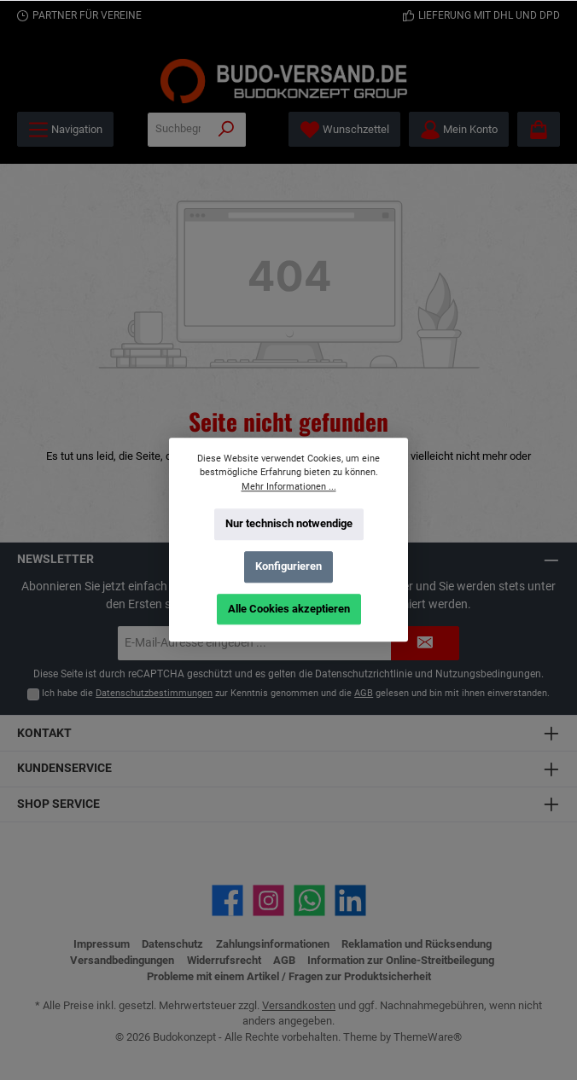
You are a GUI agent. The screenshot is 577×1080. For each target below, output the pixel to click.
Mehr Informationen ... (289, 486)
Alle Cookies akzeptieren (289, 608)
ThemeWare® (427, 1037)
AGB (363, 693)
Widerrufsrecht (224, 960)
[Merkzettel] (344, 129)
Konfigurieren (288, 566)
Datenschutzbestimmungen (154, 693)
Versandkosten (298, 1005)
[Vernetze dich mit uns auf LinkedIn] (350, 900)
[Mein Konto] (459, 129)
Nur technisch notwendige (289, 523)
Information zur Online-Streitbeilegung (400, 960)
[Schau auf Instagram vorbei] (268, 900)
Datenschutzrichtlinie (363, 674)
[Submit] (425, 643)
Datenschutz (172, 944)
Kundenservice (64, 768)
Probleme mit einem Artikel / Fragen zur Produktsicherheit (289, 976)
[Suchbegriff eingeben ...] (178, 130)
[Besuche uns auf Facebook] (227, 900)
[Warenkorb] (538, 129)
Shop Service (58, 804)
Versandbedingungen (122, 960)
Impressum (101, 944)
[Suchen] (226, 130)
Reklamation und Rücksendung (416, 944)
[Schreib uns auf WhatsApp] (309, 900)
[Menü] (65, 129)
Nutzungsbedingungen (488, 674)
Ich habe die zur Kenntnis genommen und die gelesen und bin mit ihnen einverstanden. (296, 693)
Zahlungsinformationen (272, 944)
